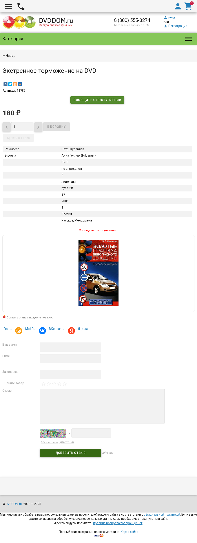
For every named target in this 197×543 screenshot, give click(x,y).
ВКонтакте (56, 329)
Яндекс (82, 329)
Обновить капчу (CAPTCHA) (57, 442)
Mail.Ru (29, 329)
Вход (169, 17)
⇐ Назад (9, 55)
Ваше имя (9, 344)
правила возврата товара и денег (117, 523)
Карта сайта (129, 532)
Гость (8, 328)
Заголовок (10, 371)
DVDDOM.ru (14, 504)
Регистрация (175, 26)
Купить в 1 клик (18, 137)
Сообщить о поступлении (97, 100)
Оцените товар (13, 383)
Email (6, 356)
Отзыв (7, 390)
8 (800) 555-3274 (132, 20)
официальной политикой (162, 514)
